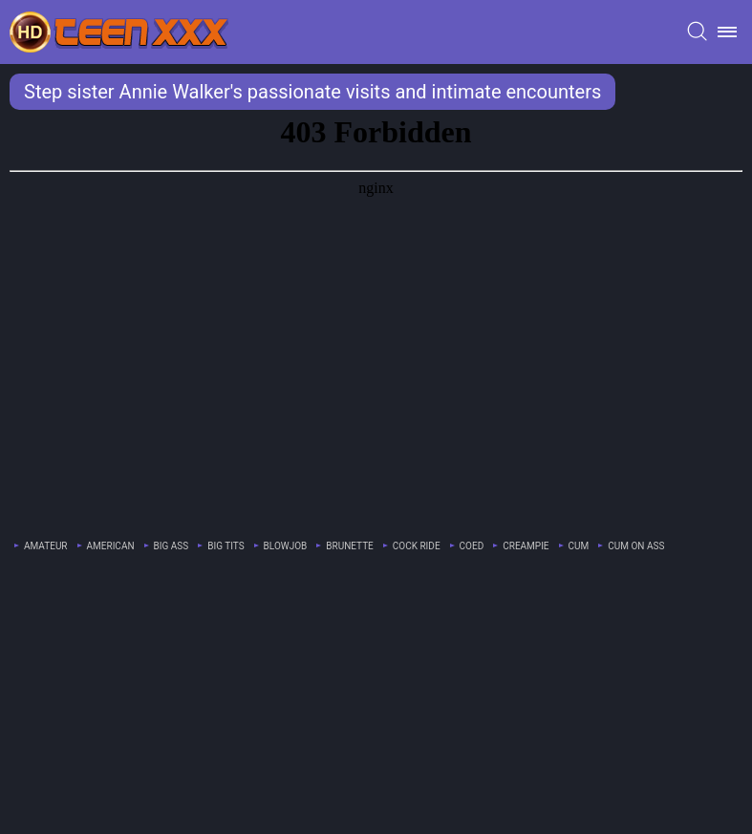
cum (579, 546)
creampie (525, 546)
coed (472, 546)
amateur (46, 546)
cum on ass (636, 546)
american (111, 546)
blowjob (286, 546)
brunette (350, 546)
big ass (171, 546)
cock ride (416, 546)
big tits (225, 546)
